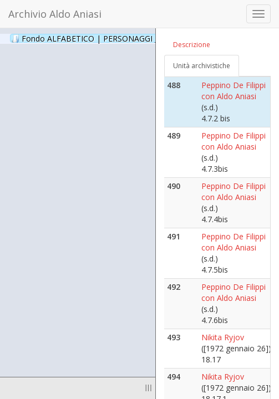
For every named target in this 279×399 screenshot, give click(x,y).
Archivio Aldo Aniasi (55, 14)
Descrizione (191, 44)
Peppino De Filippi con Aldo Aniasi (233, 90)
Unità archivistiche (201, 65)
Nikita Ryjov (222, 337)
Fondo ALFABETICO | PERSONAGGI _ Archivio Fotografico (134, 38)
